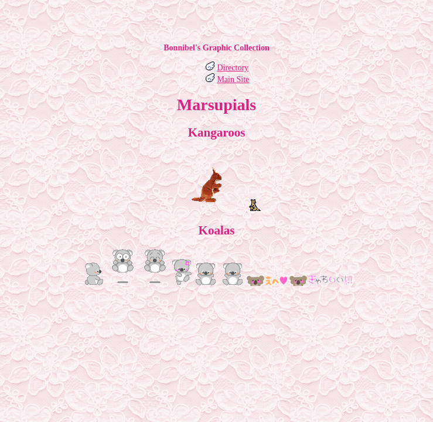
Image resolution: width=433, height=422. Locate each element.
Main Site (233, 79)
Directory (232, 67)
